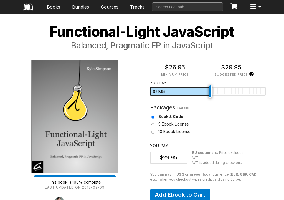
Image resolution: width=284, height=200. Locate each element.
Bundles (80, 7)
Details (183, 108)
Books (53, 7)
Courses (109, 7)
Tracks (137, 7)
